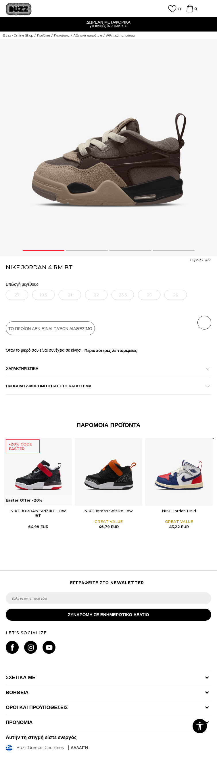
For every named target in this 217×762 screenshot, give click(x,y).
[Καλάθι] (189, 11)
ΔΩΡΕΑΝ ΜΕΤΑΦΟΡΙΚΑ (108, 22)
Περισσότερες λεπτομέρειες (111, 350)
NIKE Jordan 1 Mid (179, 510)
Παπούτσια (62, 35)
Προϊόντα (43, 35)
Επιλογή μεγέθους (22, 284)
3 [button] (130, 250)
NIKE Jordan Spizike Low (108, 510)
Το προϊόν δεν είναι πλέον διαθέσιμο (50, 328)
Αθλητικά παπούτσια (88, 35)
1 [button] (43, 250)
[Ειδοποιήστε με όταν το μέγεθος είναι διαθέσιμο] (17, 295)
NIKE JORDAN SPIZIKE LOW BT (38, 513)
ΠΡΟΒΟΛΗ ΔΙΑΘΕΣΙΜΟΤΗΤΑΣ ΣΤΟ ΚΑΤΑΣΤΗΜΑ (105, 386)
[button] (204, 322)
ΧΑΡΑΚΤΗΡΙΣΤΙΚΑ (105, 368)
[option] (108, 25)
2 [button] (87, 250)
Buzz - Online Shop (18, 35)
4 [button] (173, 250)
